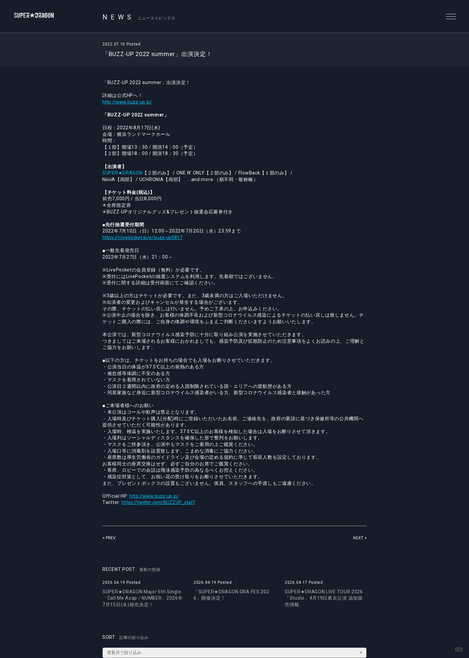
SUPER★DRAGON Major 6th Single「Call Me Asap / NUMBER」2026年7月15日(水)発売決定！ (142, 598)
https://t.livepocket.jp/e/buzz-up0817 (145, 237)
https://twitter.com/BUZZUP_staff (161, 502)
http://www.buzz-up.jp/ (129, 102)
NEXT (357, 538)
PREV (111, 538)
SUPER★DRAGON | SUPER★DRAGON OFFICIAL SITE (42, 16)
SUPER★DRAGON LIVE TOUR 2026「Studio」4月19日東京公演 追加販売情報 (324, 598)
